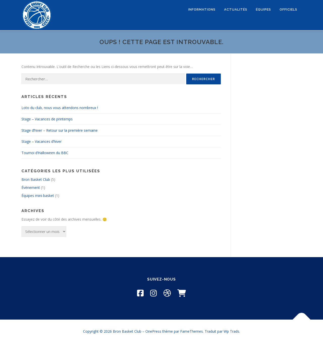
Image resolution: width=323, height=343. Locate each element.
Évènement (30, 187)
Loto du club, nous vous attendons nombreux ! (59, 107)
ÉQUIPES (263, 9)
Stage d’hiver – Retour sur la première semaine (59, 130)
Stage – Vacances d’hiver (41, 141)
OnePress (153, 331)
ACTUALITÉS (235, 9)
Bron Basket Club (35, 179)
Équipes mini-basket (37, 195)
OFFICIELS (288, 9)
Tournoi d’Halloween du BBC (44, 152)
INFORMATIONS (202, 9)
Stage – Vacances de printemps (47, 119)
